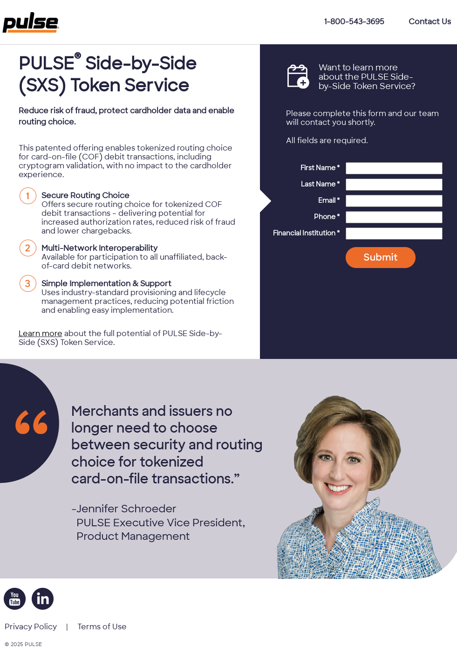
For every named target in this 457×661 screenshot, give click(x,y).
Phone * (327, 217)
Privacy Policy (31, 627)
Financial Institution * (306, 233)
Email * (329, 200)
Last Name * (320, 184)
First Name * (320, 168)
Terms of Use (102, 627)
